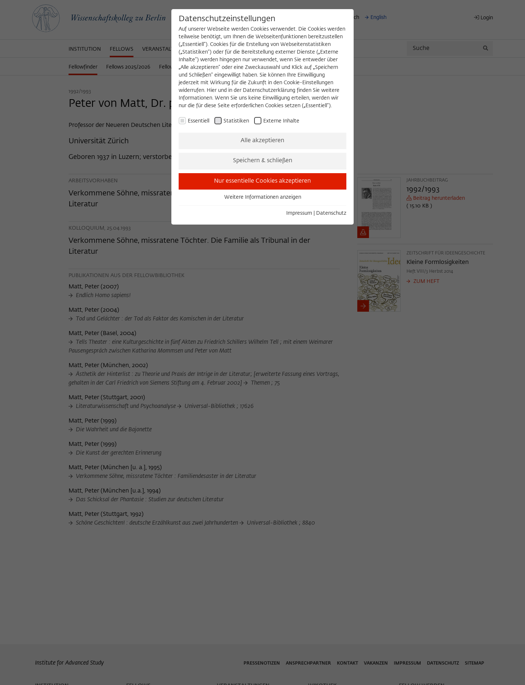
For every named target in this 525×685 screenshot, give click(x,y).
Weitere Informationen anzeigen (262, 197)
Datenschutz (331, 213)
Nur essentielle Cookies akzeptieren (262, 181)
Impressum (299, 213)
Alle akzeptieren (262, 141)
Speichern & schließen (262, 161)
